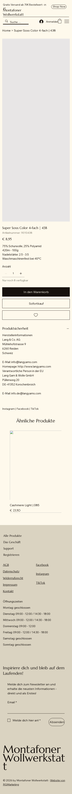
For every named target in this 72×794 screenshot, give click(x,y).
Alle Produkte (12, 536)
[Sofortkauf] (36, 303)
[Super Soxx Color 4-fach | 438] (35, 30)
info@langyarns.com (24, 362)
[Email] (35, 709)
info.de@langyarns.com (26, 393)
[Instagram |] (9, 408)
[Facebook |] (23, 408)
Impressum (10, 584)
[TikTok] (35, 408)
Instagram (42, 574)
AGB (6, 565)
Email (12, 702)
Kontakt (8, 591)
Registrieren (11, 555)
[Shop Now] (58, 7)
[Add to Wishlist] (36, 315)
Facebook (42, 565)
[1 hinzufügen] (20, 273)
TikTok (40, 583)
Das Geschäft (12, 542)
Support (8, 548)
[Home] (6, 30)
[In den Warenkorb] (36, 292)
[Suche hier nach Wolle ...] (15, 22)
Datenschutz (11, 571)
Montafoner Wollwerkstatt (13, 12)
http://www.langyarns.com (34, 366)
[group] (35, 471)
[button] (60, 21)
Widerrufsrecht (13, 578)
